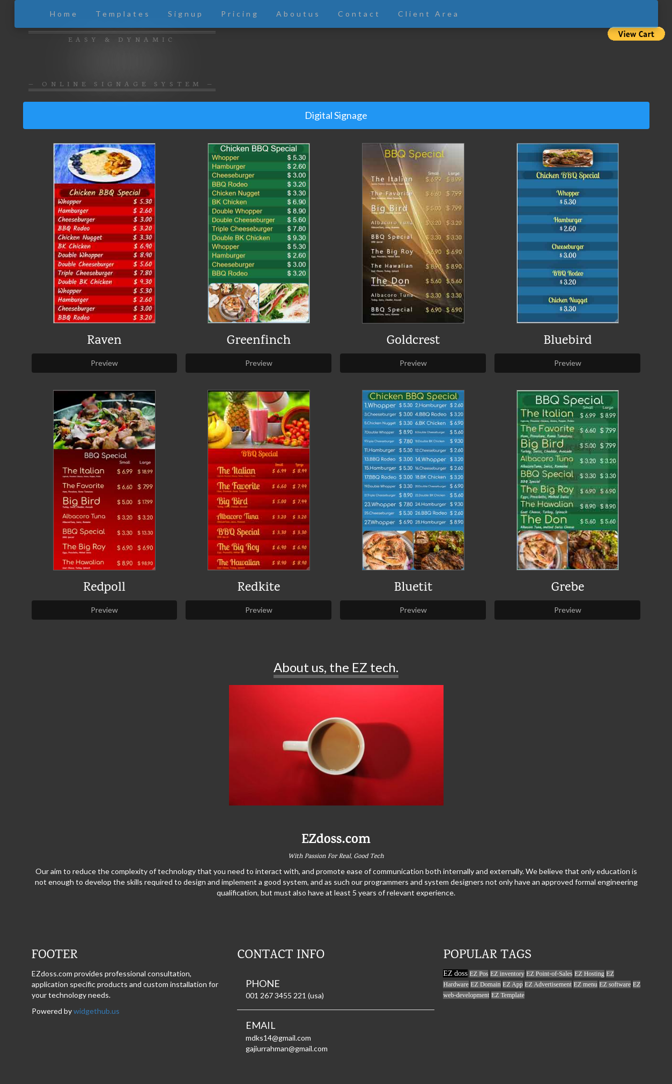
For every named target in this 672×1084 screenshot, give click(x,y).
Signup (186, 13)
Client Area (429, 13)
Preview (104, 362)
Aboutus (298, 13)
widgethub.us (96, 1010)
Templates (123, 13)
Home (64, 13)
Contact (359, 13)
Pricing (240, 13)
